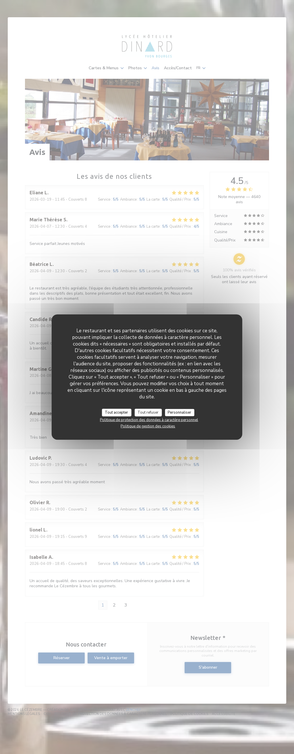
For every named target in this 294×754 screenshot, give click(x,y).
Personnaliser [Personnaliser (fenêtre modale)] (179, 412)
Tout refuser (148, 412)
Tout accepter (116, 412)
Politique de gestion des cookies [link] (148, 426)
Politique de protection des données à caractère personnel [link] (149, 420)
